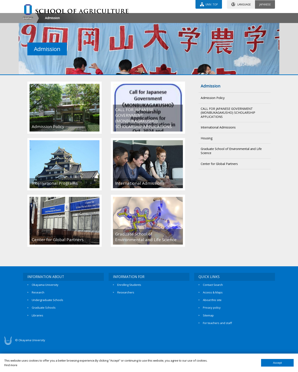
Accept (277, 362)
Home (27, 45)
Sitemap (208, 341)
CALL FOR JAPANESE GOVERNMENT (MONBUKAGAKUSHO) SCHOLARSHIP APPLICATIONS (228, 140)
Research (38, 319)
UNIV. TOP (211, 4)
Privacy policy (212, 334)
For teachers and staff (217, 349)
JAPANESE (265, 4)
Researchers (125, 319)
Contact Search (213, 312)
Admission (210, 113)
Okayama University (45, 312)
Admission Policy (213, 125)
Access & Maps (213, 319)
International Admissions (218, 155)
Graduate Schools (44, 334)
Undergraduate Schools (47, 326)
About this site (212, 326)
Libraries (37, 341)
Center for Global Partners (219, 191)
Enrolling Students (129, 312)
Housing (207, 165)
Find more (10, 365)
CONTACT (158, 17)
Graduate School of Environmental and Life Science (231, 178)
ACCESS (196, 17)
